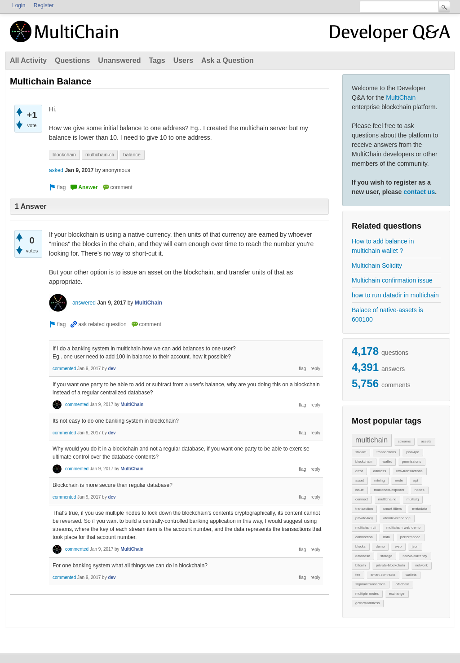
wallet (387, 462)
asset (359, 480)
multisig (413, 499)
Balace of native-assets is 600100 (387, 314)
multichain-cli (365, 528)
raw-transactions (409, 471)
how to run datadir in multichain (395, 295)
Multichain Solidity (377, 265)
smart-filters (392, 509)
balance (132, 154)
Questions (72, 60)
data (386, 537)
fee (357, 575)
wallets (411, 575)
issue (359, 490)
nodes (420, 490)
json (415, 546)
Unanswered (119, 60)
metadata (419, 509)
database (362, 556)
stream (360, 452)
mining (379, 480)
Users (183, 60)
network (421, 565)
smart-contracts (383, 575)
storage (386, 556)
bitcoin (360, 565)
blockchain (363, 462)
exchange (397, 594)
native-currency (414, 556)
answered (84, 303)
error (359, 471)
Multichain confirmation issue (392, 280)
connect (361, 499)
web (398, 546)
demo (380, 546)
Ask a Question (227, 60)
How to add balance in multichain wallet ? (383, 246)
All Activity (28, 60)
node (399, 480)
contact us (419, 191)
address (379, 471)
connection (364, 537)
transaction (364, 509)
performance (410, 537)
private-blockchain (390, 565)
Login (18, 5)
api (415, 480)
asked (56, 170)
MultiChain (401, 97)
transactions (386, 452)
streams (404, 441)
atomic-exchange (397, 518)
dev (111, 368)
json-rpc (412, 452)
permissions (411, 462)
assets (426, 441)
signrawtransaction (370, 584)
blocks (360, 546)
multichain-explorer (389, 490)
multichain (371, 440)
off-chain (402, 584)
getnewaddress (367, 603)
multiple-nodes (367, 594)
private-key (364, 518)
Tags (157, 60)
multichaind (387, 499)
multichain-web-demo (403, 528)
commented (64, 368)
